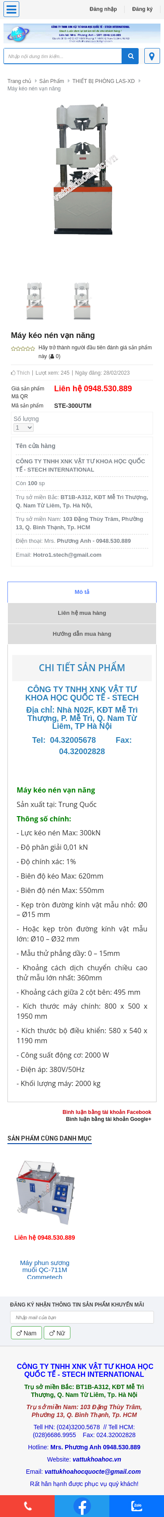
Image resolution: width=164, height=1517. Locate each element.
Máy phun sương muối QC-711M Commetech (45, 1270)
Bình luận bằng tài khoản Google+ (108, 1119)
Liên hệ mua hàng (82, 613)
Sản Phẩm (51, 81)
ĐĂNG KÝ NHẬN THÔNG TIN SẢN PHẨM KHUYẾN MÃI (77, 1305)
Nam (26, 1333)
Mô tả (82, 592)
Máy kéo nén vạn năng (34, 89)
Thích (20, 373)
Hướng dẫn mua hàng (82, 634)
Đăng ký (142, 9)
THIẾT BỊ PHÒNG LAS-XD (103, 81)
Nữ (57, 1333)
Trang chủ (19, 81)
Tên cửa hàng (36, 445)
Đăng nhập (103, 9)
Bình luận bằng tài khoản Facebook (107, 1112)
